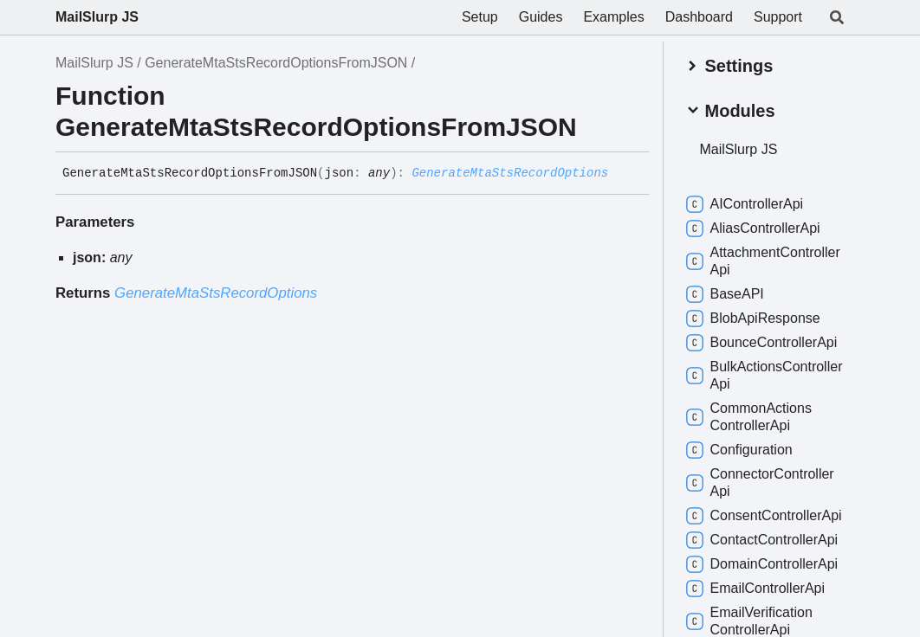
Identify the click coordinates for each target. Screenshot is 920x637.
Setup (480, 17)
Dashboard (699, 17)
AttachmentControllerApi (763, 261)
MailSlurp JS (97, 17)
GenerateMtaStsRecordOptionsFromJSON (276, 62)
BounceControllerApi (762, 342)
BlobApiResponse (753, 318)
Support (778, 17)
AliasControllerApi (753, 228)
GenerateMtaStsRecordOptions (509, 173)
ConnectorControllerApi (760, 482)
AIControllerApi (745, 204)
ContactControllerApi (762, 540)
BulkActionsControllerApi (764, 375)
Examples (613, 17)
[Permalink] (621, 174)
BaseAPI (725, 294)
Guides (541, 17)
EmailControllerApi (756, 588)
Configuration (739, 450)
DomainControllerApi (762, 564)
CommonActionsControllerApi (749, 417)
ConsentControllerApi (764, 515)
